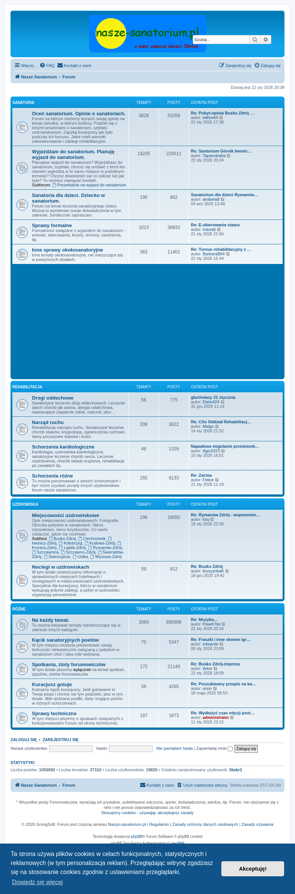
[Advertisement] (153, 321)
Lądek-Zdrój (72, 547)
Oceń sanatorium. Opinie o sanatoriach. (79, 113)
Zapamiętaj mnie (214, 748)
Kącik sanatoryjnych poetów (65, 640)
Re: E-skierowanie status (215, 225)
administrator (216, 717)
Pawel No (211, 624)
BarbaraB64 (214, 254)
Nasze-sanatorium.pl (127, 824)
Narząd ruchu (48, 422)
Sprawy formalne (52, 225)
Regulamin (159, 824)
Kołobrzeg (70, 543)
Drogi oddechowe (53, 398)
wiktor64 (210, 117)
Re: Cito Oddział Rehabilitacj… (221, 422)
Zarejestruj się (60, 739)
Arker (207, 668)
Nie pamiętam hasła (174, 748)
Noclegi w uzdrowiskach (60, 567)
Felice (208, 480)
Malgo (208, 426)
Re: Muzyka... (204, 619)
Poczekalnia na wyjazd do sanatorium (89, 185)
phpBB (136, 837)
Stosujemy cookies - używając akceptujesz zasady (147, 812)
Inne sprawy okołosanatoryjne (67, 250)
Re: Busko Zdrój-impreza (215, 664)
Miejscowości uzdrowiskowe (65, 515)
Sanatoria (23, 103)
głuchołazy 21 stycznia (213, 397)
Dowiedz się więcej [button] (37, 882)
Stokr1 (235, 769)
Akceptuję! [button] (253, 869)
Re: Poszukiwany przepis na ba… (223, 684)
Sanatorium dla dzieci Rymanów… (224, 194)
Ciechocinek (92, 538)
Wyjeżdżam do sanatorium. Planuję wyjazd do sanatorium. (73, 154)
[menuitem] (46, 65)
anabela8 (211, 199)
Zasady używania (258, 824)
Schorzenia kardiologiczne (63, 447)
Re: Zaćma (201, 475)
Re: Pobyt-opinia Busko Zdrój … (222, 113)
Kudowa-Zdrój (100, 543)
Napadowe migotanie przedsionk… (225, 446)
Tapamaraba (214, 155)
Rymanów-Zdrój (105, 547)
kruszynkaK (213, 571)
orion (207, 688)
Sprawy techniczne (54, 713)
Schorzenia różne (52, 476)
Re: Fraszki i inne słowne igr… (221, 639)
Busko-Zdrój (62, 538)
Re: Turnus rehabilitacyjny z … (221, 249)
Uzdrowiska (25, 504)
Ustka (80, 556)
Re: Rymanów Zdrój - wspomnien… (225, 515)
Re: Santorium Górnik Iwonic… (221, 151)
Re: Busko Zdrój (207, 566)
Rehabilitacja (27, 387)
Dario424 (211, 402)
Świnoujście (57, 556)
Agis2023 (211, 451)
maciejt (209, 229)
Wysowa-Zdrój (105, 556)
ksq (206, 519)
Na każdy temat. (51, 620)
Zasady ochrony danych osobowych (205, 824)
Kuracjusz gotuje (52, 684)
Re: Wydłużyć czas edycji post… (223, 713)
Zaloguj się (24, 739)
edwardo (210, 644)
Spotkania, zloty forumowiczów (69, 664)
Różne (19, 609)
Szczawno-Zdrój (78, 552)
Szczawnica (45, 552)
